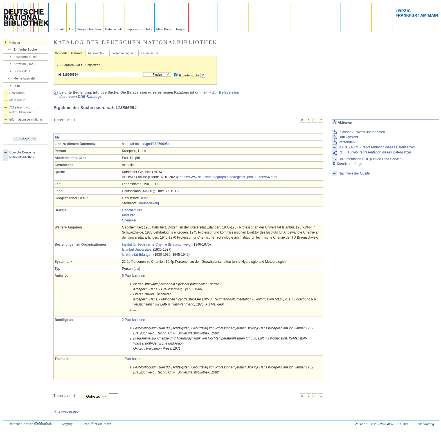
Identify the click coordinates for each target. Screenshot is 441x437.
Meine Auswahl (24, 78)
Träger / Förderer (89, 29)
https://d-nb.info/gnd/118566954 (146, 144)
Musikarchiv (96, 53)
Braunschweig (148, 203)
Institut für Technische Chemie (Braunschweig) (157, 244)
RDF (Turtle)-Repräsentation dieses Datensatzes (375, 152)
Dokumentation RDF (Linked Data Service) (370, 159)
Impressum (134, 29)
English (181, 29)
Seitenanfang (424, 424)
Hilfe (149, 29)
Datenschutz (114, 29)
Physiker (128, 215)
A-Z (70, 29)
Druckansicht (348, 137)
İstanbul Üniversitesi (137, 250)
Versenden (347, 142)
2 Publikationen (133, 320)
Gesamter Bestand (68, 53)
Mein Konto (164, 29)
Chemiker (129, 220)
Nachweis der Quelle (354, 173)
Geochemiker (132, 210)
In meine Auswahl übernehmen (362, 132)
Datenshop (16, 93)
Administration (66, 412)
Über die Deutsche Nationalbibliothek (22, 155)
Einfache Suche (25, 49)
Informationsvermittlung (25, 119)
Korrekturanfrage (347, 164)
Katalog (14, 42)
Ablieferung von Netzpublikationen (21, 110)
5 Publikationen (133, 276)
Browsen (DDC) (24, 63)
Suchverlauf (22, 71)
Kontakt (59, 29)
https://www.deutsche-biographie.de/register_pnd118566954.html (228, 177)
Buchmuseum (149, 53)
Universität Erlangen (137, 255)
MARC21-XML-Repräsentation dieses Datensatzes (377, 147)
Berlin (144, 198)
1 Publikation (131, 359)
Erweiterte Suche (25, 56)
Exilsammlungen (122, 53)
